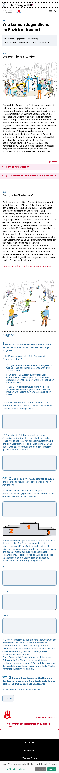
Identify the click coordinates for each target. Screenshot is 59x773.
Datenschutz (29, 750)
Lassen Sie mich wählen (13, 769)
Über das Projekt (29, 758)
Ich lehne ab (41, 769)
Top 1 (5, 567)
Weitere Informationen (46, 717)
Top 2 (5, 591)
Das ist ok (52, 769)
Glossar (52, 162)
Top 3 (5, 615)
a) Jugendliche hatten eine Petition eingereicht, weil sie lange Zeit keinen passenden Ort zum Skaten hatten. (29, 368)
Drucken (8, 698)
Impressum (29, 742)
